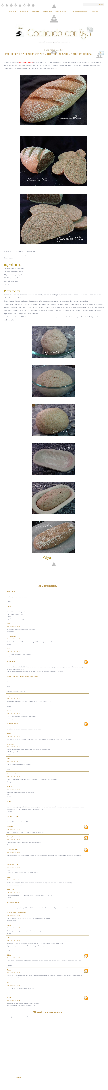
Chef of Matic (47, 11)
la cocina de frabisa (13, 849)
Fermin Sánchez (12, 774)
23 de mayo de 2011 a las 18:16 (13, 698)
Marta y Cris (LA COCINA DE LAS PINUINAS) (22, 676)
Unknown (10, 826)
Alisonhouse (11, 661)
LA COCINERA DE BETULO (16, 912)
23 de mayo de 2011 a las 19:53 (13, 789)
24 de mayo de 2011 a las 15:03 (13, 972)
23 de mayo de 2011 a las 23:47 (13, 905)
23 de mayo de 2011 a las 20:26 (13, 804)
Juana (9, 970)
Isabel (9, 711)
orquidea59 (10, 744)
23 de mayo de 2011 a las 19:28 (13, 736)
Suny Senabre (11, 696)
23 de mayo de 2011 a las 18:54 (13, 713)
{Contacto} (95, 11)
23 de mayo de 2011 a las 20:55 (13, 829)
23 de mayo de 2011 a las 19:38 (13, 761)
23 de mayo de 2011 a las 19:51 (13, 776)
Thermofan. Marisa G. (14, 902)
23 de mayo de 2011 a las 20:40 (13, 819)
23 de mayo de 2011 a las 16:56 (13, 626)
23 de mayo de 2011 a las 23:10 (13, 892)
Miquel (9, 786)
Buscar (101, 4)
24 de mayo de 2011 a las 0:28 (13, 915)
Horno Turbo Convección (80, 11)
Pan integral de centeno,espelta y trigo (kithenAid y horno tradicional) (49, 53)
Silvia (9, 759)
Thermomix (12, 11)
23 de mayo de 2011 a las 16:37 (13, 594)
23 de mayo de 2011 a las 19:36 (13, 746)
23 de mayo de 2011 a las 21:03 (13, 852)
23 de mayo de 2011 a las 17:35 (13, 679)
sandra (9, 877)
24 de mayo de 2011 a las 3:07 (13, 927)
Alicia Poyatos (11, 636)
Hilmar (9, 925)
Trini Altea (10, 889)
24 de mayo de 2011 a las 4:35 (13, 957)
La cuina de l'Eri (12, 864)
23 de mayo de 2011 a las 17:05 (13, 638)
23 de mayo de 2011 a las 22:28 (13, 867)
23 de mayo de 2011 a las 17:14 (13, 651)
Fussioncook (24, 11)
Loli (8, 623)
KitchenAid (35, 11)
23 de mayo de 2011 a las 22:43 (13, 879)
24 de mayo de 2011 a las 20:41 (13, 985)
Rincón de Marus (12, 723)
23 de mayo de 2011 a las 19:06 (13, 726)
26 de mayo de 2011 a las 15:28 (13, 1000)
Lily (8, 649)
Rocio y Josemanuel (13, 837)
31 (101, 53)
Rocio (9, 997)
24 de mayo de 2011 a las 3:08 (13, 940)
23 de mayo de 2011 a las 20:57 (13, 839)
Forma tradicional (61, 11)
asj (8, 982)
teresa (9, 606)
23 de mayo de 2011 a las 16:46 (13, 609)
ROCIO (9, 801)
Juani (9, 734)
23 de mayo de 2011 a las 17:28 (13, 664)
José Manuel (11, 591)
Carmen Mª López (13, 816)
